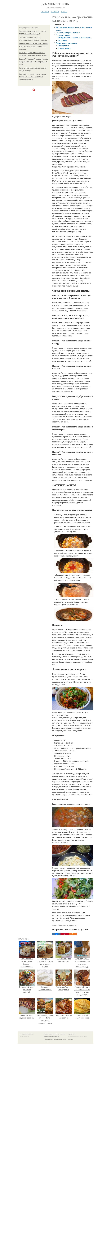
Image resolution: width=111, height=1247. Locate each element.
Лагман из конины (63, 35)
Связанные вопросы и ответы (68, 33)
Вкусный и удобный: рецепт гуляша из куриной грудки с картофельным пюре (33, 61)
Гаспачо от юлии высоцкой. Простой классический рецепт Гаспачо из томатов (33, 46)
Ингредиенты (63, 46)
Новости (55, 11)
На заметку (62, 40)
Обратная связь (72, 1034)
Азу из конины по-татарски (66, 43)
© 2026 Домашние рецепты (26, 1034)
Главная (45, 11)
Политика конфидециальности (51, 1036)
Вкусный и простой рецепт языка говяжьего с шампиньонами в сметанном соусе (32, 76)
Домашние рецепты (55, 4)
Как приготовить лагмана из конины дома (74, 38)
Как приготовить (64, 48)
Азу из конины (73, 925)
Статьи (64, 11)
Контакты (46, 1034)
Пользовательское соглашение (57, 1034)
